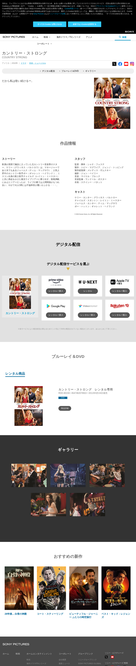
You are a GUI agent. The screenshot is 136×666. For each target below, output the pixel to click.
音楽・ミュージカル (37, 63)
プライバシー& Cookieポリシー (108, 6)
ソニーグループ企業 (57, 14)
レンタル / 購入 (56, 291)
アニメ (89, 37)
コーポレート (45, 44)
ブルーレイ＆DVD (69, 71)
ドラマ (23, 63)
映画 (47, 37)
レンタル (88, 291)
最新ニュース (64, 663)
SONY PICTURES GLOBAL (89, 663)
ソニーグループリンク (87, 660)
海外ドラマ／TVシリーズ (68, 37)
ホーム (35, 37)
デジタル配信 (47, 71)
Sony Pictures (38, 14)
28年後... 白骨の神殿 (16, 614)
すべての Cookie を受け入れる (50, 24)
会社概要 (62, 660)
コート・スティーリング (50, 614)
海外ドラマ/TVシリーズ (36, 663)
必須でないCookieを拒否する (84, 24)
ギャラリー (89, 71)
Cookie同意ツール (72, 9)
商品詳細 (65, 408)
